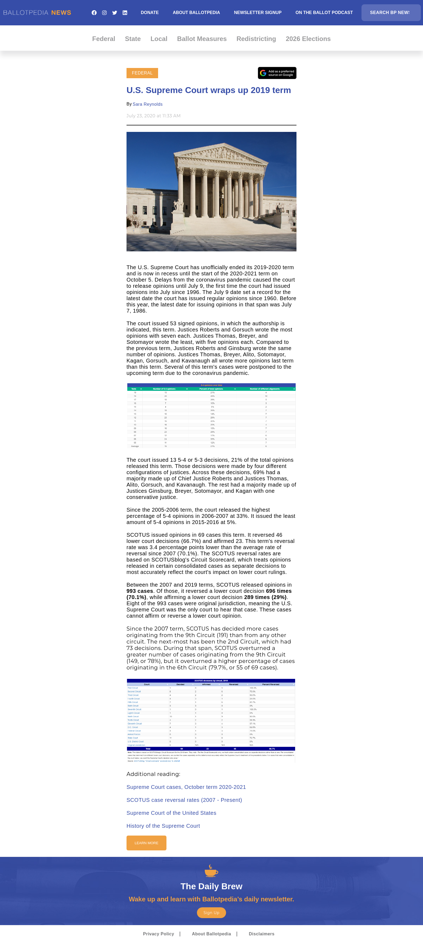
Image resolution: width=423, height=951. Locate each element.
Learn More (146, 843)
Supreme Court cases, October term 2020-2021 (186, 787)
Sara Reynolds (148, 104)
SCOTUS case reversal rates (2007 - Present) (184, 800)
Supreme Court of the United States (171, 813)
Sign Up (211, 912)
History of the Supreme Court (163, 826)
